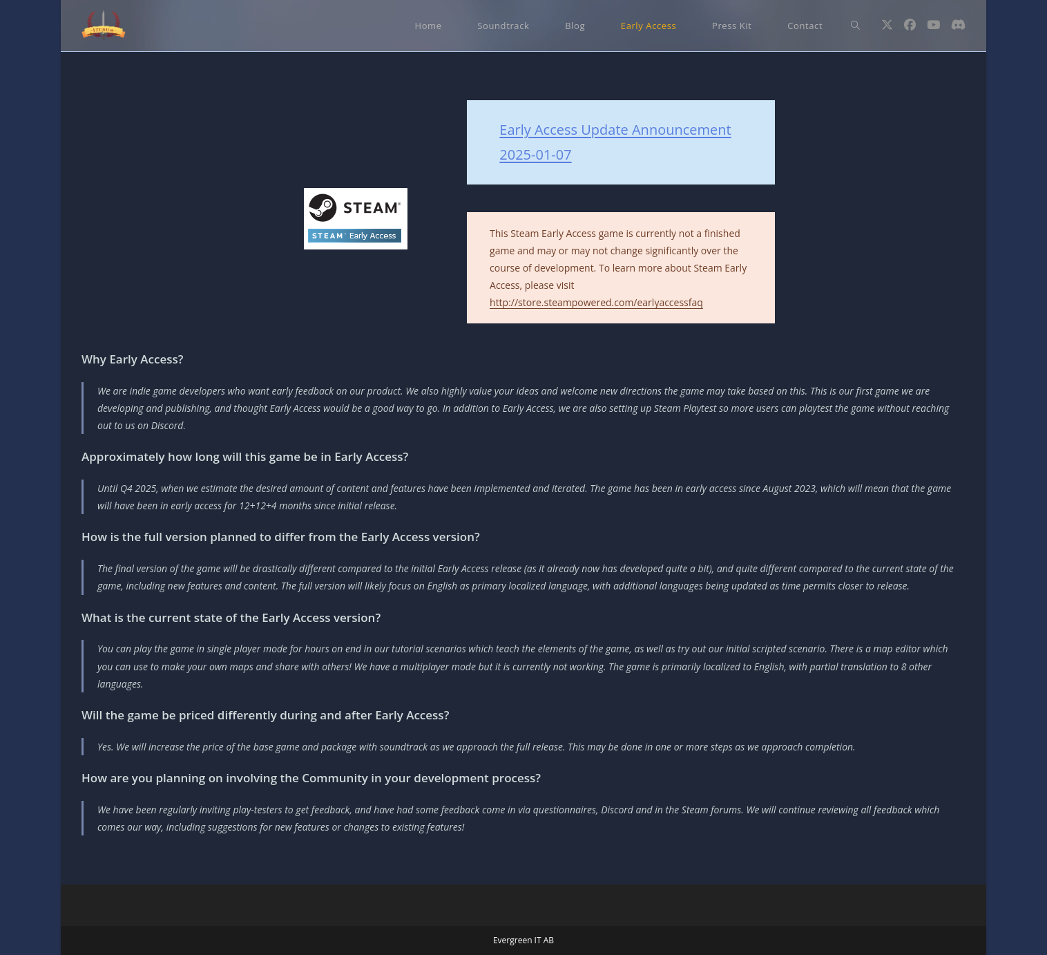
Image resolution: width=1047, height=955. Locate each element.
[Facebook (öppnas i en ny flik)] (910, 24)
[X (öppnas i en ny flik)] (887, 24)
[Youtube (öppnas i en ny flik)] (933, 24)
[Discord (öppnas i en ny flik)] (958, 24)
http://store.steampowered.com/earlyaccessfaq (596, 302)
